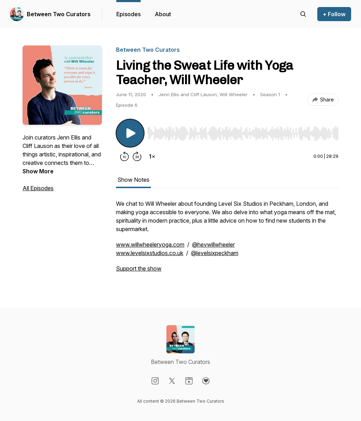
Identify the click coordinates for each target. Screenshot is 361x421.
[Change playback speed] (152, 156)
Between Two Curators (59, 14)
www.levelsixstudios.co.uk (149, 252)
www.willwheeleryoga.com (150, 244)
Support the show (138, 268)
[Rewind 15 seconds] (124, 156)
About (163, 14)
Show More (38, 171)
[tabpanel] (227, 239)
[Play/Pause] (130, 133)
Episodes (128, 14)
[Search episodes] (303, 14)
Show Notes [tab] (133, 179)
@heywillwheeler (213, 244)
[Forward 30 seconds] (137, 156)
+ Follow (334, 14)
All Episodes (38, 188)
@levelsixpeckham (214, 252)
